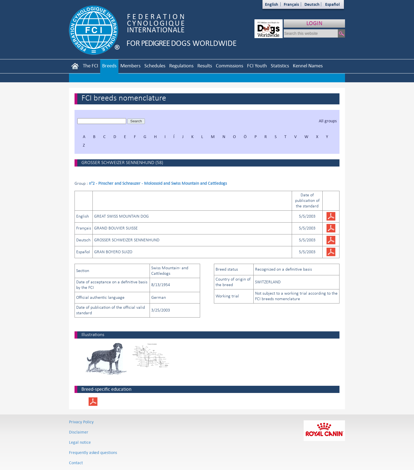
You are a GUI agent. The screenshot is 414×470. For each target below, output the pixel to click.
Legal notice (80, 442)
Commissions (229, 65)
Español (332, 4)
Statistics (280, 65)
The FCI (90, 65)
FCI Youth (257, 65)
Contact (76, 462)
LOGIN (314, 23)
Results (204, 65)
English (271, 4)
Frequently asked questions (93, 452)
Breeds (109, 65)
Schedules (154, 65)
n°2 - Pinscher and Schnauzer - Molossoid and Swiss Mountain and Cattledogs (158, 183)
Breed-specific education (106, 389)
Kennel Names (308, 65)
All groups (328, 120)
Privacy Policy (81, 421)
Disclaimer (78, 432)
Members (130, 65)
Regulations (181, 65)
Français (291, 4)
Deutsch (312, 4)
